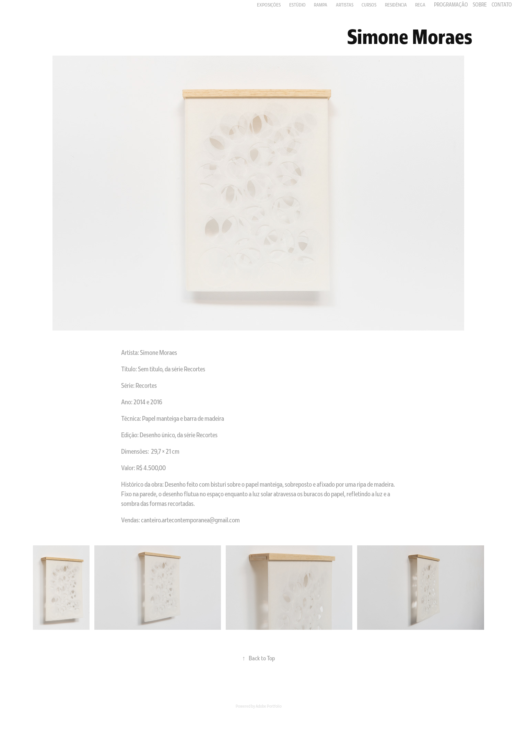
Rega (420, 5)
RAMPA (320, 5)
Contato (502, 4)
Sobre (480, 4)
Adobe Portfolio (269, 706)
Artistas (344, 5)
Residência (396, 5)
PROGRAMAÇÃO (451, 4)
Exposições (269, 5)
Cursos (369, 5)
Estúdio (297, 5)
